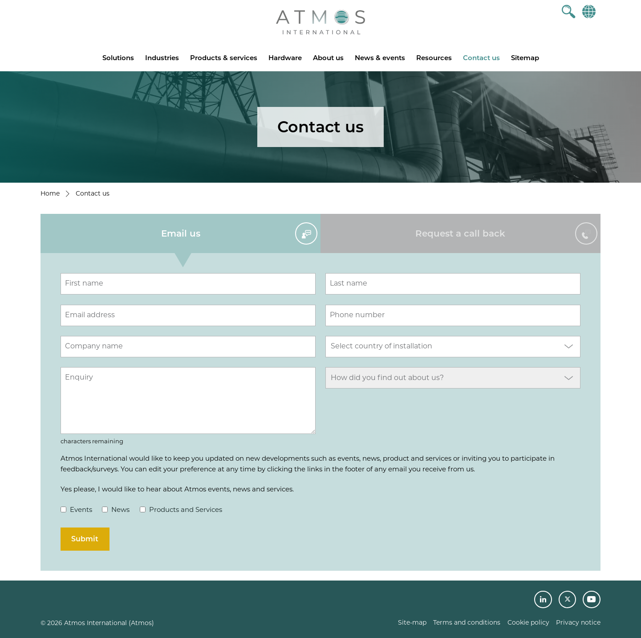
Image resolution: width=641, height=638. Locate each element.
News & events (380, 57)
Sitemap (525, 57)
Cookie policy (528, 622)
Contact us (481, 57)
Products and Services (181, 509)
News (116, 509)
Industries (162, 57)
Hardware (285, 57)
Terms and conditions (466, 622)
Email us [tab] (180, 233)
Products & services (223, 57)
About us (328, 57)
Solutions (118, 57)
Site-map (412, 622)
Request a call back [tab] (460, 233)
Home (50, 193)
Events (76, 509)
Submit (84, 539)
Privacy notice (578, 622)
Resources (434, 57)
